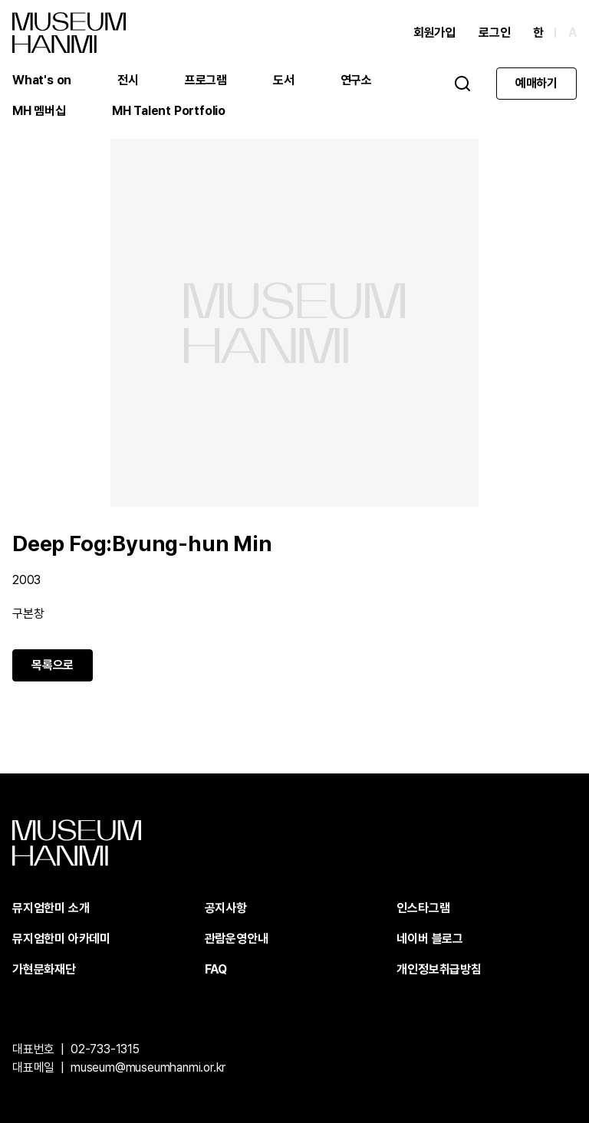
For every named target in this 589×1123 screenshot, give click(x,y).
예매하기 (536, 83)
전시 (128, 80)
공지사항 (226, 908)
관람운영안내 (236, 938)
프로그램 (206, 80)
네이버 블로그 (430, 938)
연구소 (356, 80)
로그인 (494, 32)
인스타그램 (423, 908)
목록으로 (52, 665)
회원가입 (434, 32)
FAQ (216, 969)
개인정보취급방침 (439, 969)
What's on (41, 80)
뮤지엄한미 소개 (50, 908)
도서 (283, 80)
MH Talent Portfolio (168, 110)
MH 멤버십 (39, 110)
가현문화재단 (44, 969)
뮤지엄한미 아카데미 (61, 938)
